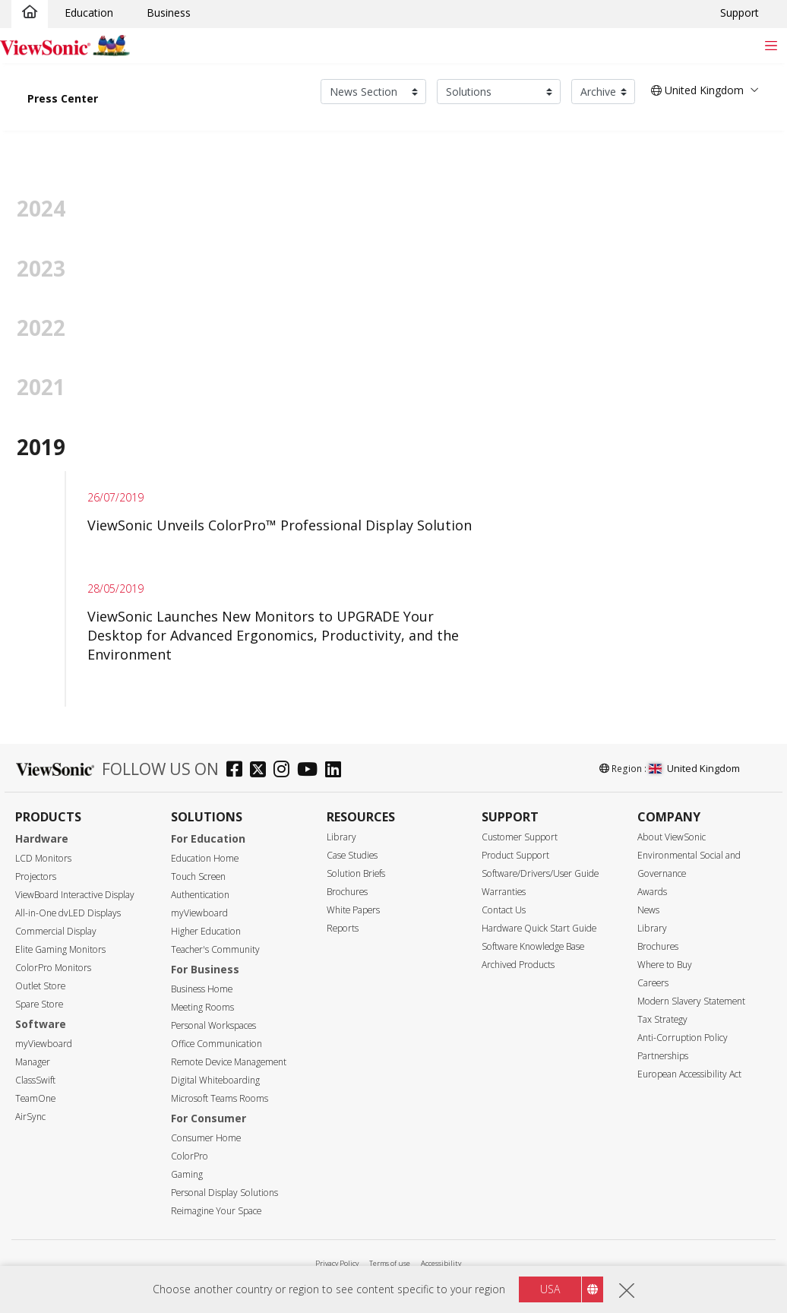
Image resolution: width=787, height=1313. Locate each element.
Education (89, 12)
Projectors (35, 876)
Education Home (205, 858)
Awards (652, 891)
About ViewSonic (671, 837)
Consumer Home (206, 1137)
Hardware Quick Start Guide (539, 928)
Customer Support (520, 837)
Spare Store (39, 1004)
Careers (652, 982)
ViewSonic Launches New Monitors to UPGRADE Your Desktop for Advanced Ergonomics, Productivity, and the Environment (273, 635)
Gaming (187, 1174)
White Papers (353, 909)
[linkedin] (337, 771)
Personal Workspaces (213, 1025)
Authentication (200, 894)
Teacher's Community (215, 949)
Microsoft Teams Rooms (219, 1098)
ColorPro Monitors (53, 967)
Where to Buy (664, 964)
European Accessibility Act (689, 1074)
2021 (41, 386)
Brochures (347, 891)
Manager (32, 1061)
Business (169, 12)
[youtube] (311, 771)
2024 (41, 208)
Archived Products (518, 964)
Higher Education (206, 931)
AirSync (30, 1116)
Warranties (504, 891)
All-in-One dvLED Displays (68, 912)
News (648, 909)
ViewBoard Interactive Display (74, 894)
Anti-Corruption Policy (682, 1037)
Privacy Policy (337, 1263)
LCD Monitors (43, 858)
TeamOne (35, 1098)
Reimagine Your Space (216, 1210)
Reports (343, 928)
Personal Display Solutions (224, 1192)
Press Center (62, 98)
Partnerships (662, 1055)
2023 (41, 268)
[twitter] (261, 771)
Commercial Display (55, 931)
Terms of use (389, 1263)
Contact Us (504, 909)
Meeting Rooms (202, 1007)
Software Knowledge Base (533, 946)
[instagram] (285, 771)
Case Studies (352, 855)
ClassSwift (35, 1080)
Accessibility (441, 1263)
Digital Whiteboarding (215, 1080)
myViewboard (43, 1043)
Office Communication (216, 1043)
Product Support (515, 855)
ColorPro (189, 1156)
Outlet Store (40, 985)
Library (341, 837)
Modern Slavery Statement (691, 1001)
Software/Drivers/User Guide (540, 873)
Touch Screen (198, 876)
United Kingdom (694, 768)
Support (739, 12)
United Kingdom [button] (697, 90)
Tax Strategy (662, 1019)
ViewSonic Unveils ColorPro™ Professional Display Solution (279, 525)
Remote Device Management (228, 1061)
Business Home (201, 988)
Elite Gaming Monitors (60, 949)
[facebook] (238, 771)
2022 (41, 327)
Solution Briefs (356, 873)
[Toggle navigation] (770, 45)
